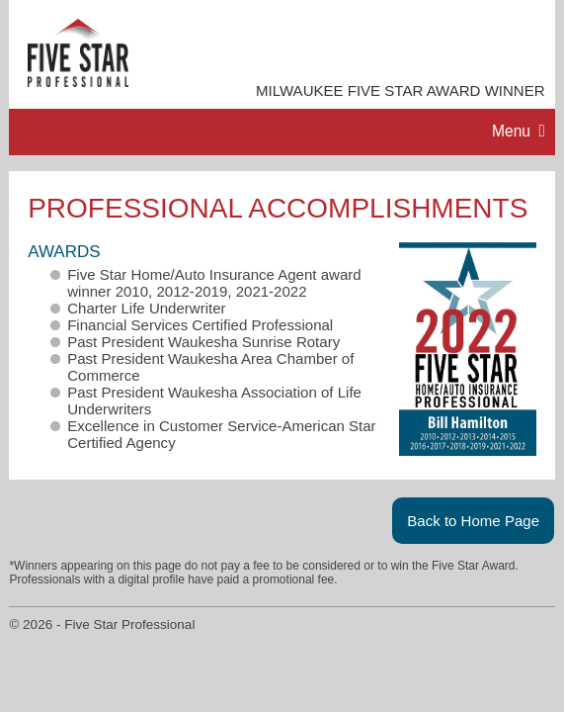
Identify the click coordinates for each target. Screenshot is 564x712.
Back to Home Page (473, 520)
